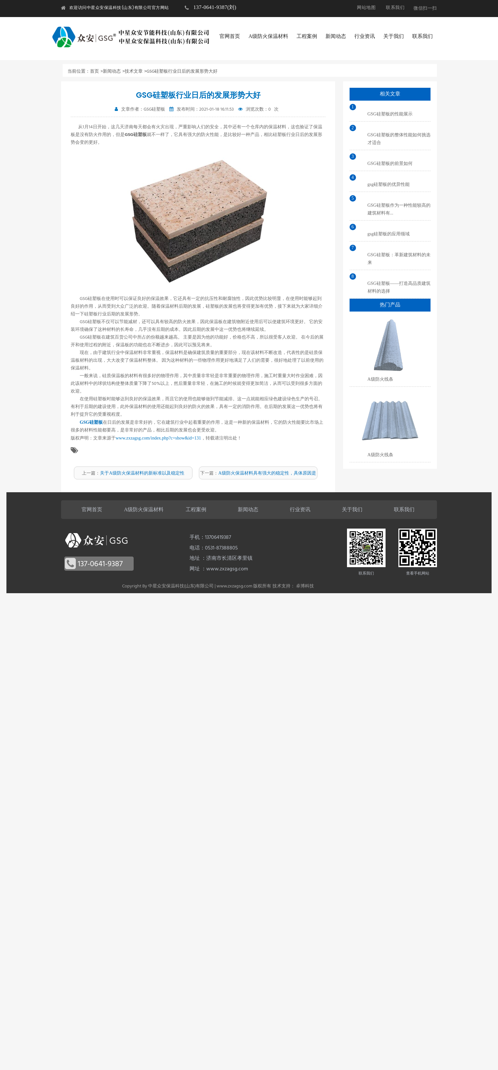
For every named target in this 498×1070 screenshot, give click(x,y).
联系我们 (395, 7)
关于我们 (393, 36)
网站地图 (366, 7)
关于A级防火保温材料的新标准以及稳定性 (142, 473)
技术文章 (134, 71)
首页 (94, 71)
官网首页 (229, 36)
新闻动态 (335, 36)
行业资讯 (364, 36)
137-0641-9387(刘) (214, 7)
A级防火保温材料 (268, 36)
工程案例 (307, 36)
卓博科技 (305, 586)
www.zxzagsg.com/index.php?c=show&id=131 (158, 438)
